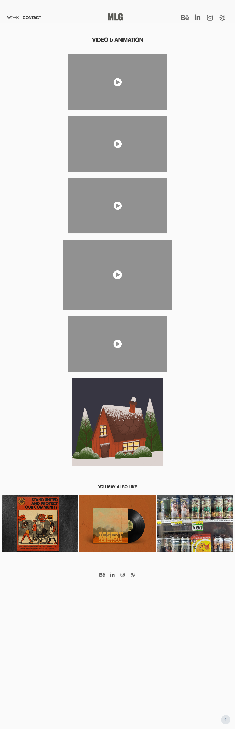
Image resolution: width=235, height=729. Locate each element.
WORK (13, 17)
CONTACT (32, 17)
